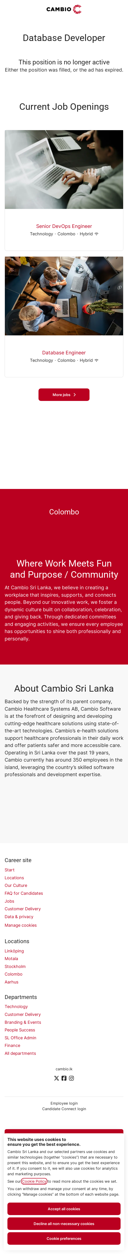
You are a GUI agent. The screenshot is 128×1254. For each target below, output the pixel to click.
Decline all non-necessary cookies (64, 1223)
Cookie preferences (64, 1238)
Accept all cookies (64, 1209)
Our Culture (16, 885)
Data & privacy (19, 916)
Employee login (64, 1103)
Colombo (13, 974)
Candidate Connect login (64, 1108)
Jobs (9, 901)
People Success (20, 1029)
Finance (12, 1045)
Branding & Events (23, 1022)
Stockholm (15, 966)
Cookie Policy (34, 1181)
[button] (118, 9)
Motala (11, 958)
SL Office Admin (20, 1037)
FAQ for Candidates (24, 893)
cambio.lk (64, 1069)
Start (10, 869)
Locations (14, 877)
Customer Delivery (23, 908)
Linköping (14, 950)
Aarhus (11, 982)
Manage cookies (21, 925)
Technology (16, 1006)
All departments (20, 1053)
